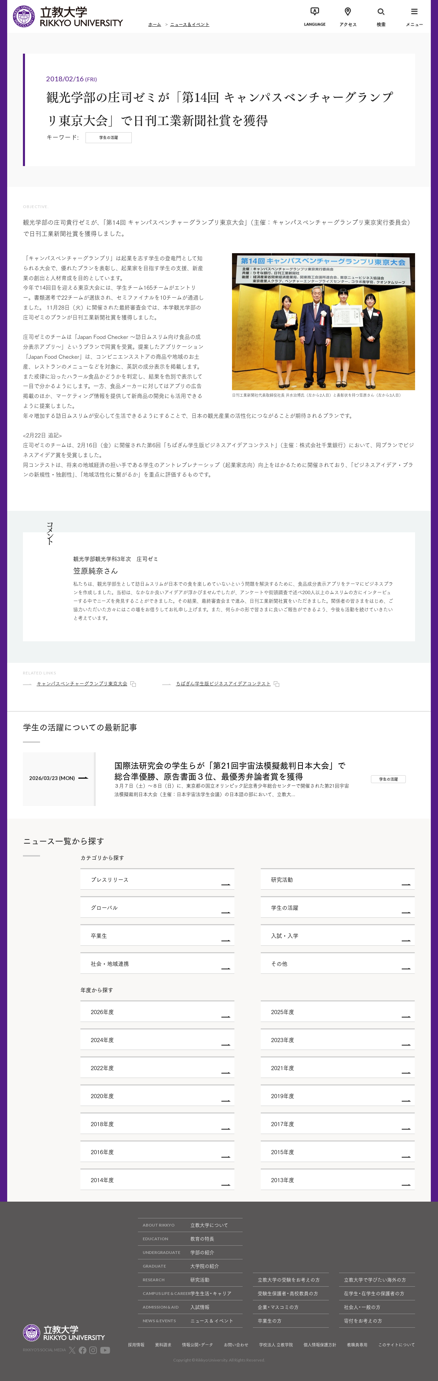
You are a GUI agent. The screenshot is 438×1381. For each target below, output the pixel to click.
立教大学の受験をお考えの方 (289, 1279)
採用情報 (136, 1345)
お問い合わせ (236, 1345)
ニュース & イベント (185, 1320)
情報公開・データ (197, 1345)
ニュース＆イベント (189, 23)
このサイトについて (396, 1345)
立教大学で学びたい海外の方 (375, 1279)
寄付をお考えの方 (363, 1320)
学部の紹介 (176, 1252)
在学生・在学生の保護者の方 (374, 1293)
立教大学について (183, 1225)
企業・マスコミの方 (278, 1306)
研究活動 (173, 1279)
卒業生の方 (270, 1320)
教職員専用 (357, 1345)
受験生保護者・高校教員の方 (288, 1293)
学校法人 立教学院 (276, 1345)
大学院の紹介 (178, 1266)
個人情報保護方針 (320, 1345)
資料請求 (163, 1345)
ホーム (154, 23)
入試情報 (173, 1307)
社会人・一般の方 (362, 1306)
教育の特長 (176, 1238)
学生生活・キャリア (185, 1293)
